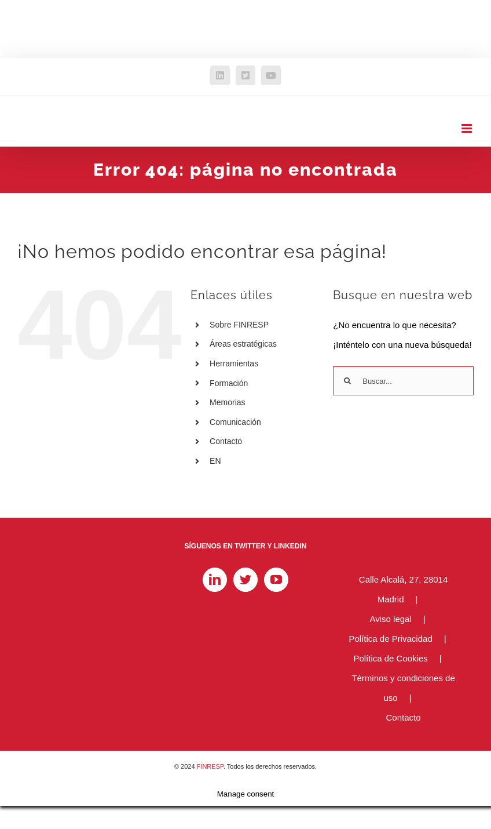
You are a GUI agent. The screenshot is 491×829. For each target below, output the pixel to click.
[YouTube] (276, 580)
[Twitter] (245, 580)
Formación (229, 383)
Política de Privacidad (390, 638)
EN (215, 461)
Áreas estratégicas (243, 343)
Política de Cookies (390, 658)
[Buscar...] (403, 380)
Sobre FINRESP (239, 324)
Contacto (226, 441)
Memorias (227, 402)
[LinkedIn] (215, 580)
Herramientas (234, 363)
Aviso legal (390, 619)
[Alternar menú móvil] (467, 128)
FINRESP (210, 766)
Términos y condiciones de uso (403, 688)
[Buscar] (347, 380)
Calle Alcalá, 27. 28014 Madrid (403, 589)
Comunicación (235, 422)
